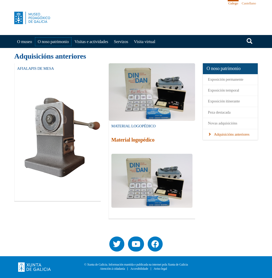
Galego (233, 3)
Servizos (121, 41)
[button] (61, 136)
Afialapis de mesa (35, 68)
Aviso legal (160, 268)
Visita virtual (144, 41)
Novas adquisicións (222, 123)
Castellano (249, 3)
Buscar (249, 41)
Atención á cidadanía (112, 268)
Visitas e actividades (91, 41)
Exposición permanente (226, 79)
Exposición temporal (223, 90)
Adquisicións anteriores (231, 134)
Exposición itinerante (224, 101)
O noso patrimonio (53, 41)
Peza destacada (219, 112)
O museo (24, 41)
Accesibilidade (139, 268)
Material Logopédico (133, 126)
